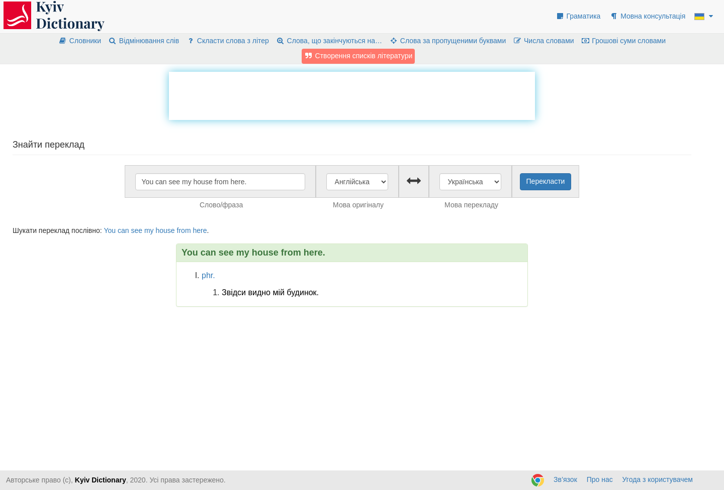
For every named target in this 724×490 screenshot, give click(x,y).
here (200, 230)
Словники (79, 41)
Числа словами (543, 41)
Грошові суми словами (623, 41)
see (136, 230)
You (110, 230)
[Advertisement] (352, 94)
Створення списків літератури (358, 56)
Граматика (578, 16)
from (184, 230)
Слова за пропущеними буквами (447, 41)
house (165, 230)
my (149, 230)
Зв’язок (565, 479)
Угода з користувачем (657, 479)
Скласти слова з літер (227, 41)
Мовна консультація (647, 16)
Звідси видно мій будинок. (270, 292)
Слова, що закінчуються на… (329, 41)
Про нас (600, 479)
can (123, 230)
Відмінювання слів (143, 41)
